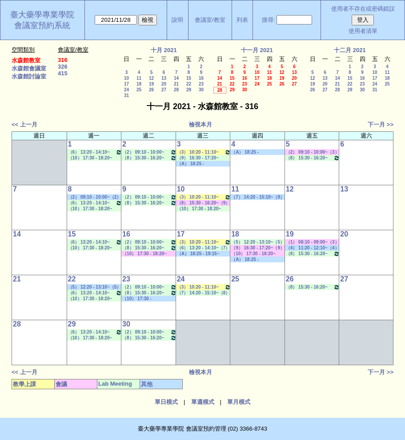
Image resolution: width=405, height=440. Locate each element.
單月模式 (238, 402)
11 (138, 78)
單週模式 (202, 402)
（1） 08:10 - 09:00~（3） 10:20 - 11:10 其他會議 (312, 242)
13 (163, 78)
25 (138, 89)
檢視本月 (200, 124)
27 (163, 89)
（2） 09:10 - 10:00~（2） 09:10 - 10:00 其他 (94, 197)
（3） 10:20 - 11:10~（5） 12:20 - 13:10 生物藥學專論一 (204, 152)
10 (126, 78)
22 (188, 83)
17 (126, 83)
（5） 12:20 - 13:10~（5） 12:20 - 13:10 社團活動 (94, 287)
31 (126, 95)
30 (201, 89)
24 (126, 89)
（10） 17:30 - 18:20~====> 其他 (140, 298)
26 (151, 89)
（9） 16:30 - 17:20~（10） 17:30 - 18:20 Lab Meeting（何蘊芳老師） (202, 158)
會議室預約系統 (42, 25)
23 (201, 83)
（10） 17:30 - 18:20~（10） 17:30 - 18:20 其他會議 (257, 254)
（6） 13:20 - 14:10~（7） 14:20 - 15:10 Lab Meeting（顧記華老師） (95, 152)
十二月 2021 (350, 50)
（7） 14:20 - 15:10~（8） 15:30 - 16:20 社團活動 (258, 197)
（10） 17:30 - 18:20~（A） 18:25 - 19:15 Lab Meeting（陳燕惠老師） (92, 158)
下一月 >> (380, 124)
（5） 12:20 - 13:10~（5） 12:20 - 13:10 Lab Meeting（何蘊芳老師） (258, 242)
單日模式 (166, 402)
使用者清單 (363, 31)
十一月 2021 (257, 50)
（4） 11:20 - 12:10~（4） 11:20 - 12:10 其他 (312, 248)
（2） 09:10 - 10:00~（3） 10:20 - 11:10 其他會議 (312, 152)
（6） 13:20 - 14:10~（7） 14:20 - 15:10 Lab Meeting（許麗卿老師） (204, 248)
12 (151, 78)
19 (151, 83)
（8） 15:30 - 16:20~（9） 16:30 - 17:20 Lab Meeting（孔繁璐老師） (313, 158)
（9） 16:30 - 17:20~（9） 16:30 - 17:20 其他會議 (258, 248)
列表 (242, 19)
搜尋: (268, 19)
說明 (177, 19)
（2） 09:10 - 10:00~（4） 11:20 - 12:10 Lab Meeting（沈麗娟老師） (149, 152)
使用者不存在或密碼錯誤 (363, 8)
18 (138, 83)
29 (188, 89)
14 (176, 78)
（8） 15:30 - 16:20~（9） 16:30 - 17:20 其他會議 (203, 203)
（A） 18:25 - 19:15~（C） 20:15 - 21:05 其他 (202, 254)
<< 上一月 (24, 124)
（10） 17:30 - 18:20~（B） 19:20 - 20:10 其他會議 (147, 254)
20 (163, 83)
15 (188, 78)
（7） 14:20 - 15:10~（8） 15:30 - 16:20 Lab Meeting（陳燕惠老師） (204, 293)
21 (176, 83)
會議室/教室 (210, 19)
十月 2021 (164, 50)
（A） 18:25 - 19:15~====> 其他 (195, 164)
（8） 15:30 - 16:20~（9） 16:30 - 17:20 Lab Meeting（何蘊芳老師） (149, 158)
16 (201, 78)
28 (176, 89)
